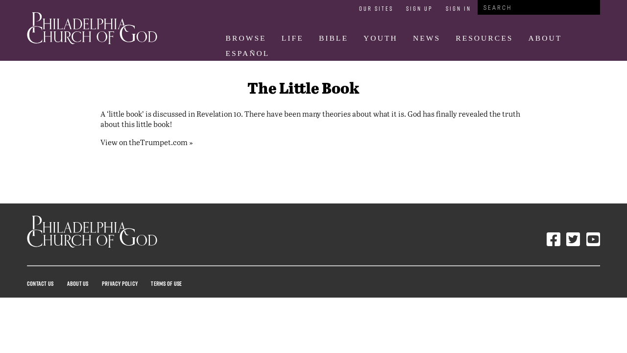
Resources (484, 38)
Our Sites (376, 8)
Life (293, 38)
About (545, 38)
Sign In (458, 8)
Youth (380, 38)
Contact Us (40, 283)
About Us (78, 283)
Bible (333, 38)
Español (248, 53)
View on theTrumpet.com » (146, 142)
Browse (246, 38)
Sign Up (419, 8)
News (426, 38)
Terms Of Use (166, 283)
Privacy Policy (120, 283)
